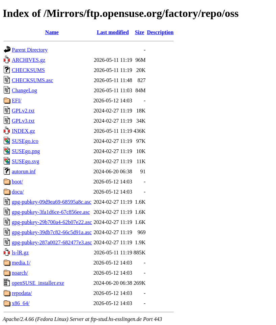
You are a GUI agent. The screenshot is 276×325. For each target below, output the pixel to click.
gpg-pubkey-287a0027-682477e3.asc (52, 242)
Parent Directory (30, 50)
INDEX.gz (23, 131)
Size (139, 32)
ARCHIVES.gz (28, 60)
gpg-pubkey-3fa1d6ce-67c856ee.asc (51, 212)
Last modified (113, 32)
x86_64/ (20, 303)
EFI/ (16, 100)
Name (52, 32)
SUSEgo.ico (25, 141)
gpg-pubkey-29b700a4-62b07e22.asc (52, 222)
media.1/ (21, 263)
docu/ (18, 192)
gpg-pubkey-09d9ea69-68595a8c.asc (51, 202)
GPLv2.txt (23, 111)
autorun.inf (24, 171)
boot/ (17, 181)
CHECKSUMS (28, 70)
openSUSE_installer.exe (38, 283)
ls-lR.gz (20, 252)
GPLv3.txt (23, 121)
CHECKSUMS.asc (32, 80)
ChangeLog (24, 90)
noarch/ (20, 273)
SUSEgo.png (26, 151)
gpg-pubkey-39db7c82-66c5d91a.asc (52, 232)
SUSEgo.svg (25, 161)
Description (160, 32)
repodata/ (22, 293)
